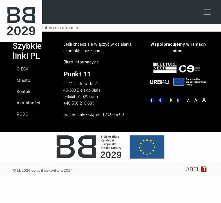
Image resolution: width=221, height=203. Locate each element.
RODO (22, 114)
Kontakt (24, 91)
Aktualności (28, 102)
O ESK (22, 69)
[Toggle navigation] (207, 12)
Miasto (23, 80)
